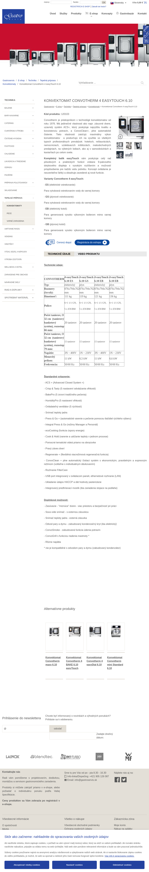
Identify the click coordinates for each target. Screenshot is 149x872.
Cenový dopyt (64, 242)
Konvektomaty (9, 84)
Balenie (8, 108)
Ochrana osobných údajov (78, 829)
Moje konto (120, 825)
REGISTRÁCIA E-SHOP (80, 7)
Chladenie (9, 154)
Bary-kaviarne (11, 116)
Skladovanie (10, 190)
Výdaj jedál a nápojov (15, 252)
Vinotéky (9, 244)
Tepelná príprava (48, 80)
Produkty (76, 13)
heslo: (76, 2)
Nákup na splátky (123, 829)
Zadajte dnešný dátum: (104, 736)
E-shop (93, 13)
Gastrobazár (126, 13)
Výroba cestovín (13, 259)
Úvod (53, 13)
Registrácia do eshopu (89, 242)
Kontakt (142, 13)
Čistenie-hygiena (12, 138)
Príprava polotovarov (15, 183)
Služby (63, 13)
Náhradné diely (12, 282)
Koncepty (107, 13)
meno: (47, 2)
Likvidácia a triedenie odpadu (15, 164)
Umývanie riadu (12, 229)
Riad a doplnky (13, 290)
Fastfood (9, 146)
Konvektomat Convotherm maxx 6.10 (53, 661)
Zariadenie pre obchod (16, 275)
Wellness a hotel (13, 267)
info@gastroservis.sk (86, 780)
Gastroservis (9, 80)
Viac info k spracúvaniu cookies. (119, 856)
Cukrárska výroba (13, 131)
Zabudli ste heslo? (99, 7)
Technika (32, 80)
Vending (8, 236)
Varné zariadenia (15, 221)
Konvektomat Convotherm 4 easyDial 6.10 (95, 661)
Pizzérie (8, 175)
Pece (9, 213)
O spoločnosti (9, 825)
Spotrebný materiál (16, 297)
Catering (9, 123)
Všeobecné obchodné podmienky (82, 825)
